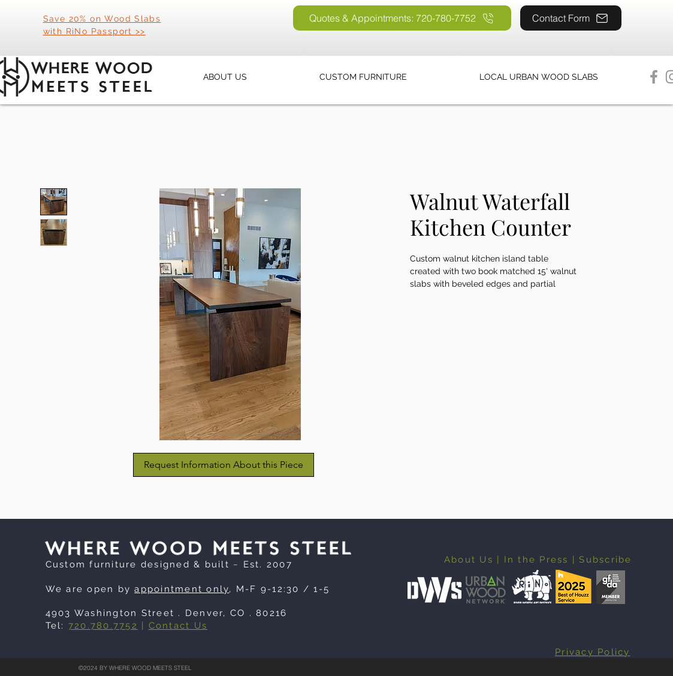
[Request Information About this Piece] (223, 465)
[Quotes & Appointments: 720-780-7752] (402, 18)
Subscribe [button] (605, 559)
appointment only (181, 589)
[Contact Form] (570, 18)
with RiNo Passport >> (94, 31)
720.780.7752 (103, 625)
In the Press (536, 559)
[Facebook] (654, 77)
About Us (468, 559)
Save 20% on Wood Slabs (102, 18)
